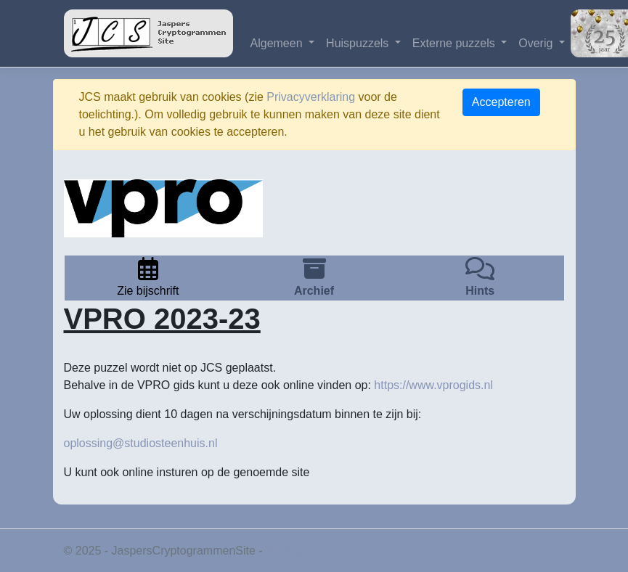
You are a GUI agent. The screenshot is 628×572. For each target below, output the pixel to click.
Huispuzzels (359, 43)
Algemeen (278, 43)
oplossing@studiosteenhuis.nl (141, 443)
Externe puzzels (455, 43)
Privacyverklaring (310, 97)
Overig (537, 43)
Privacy (284, 550)
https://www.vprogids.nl (433, 385)
